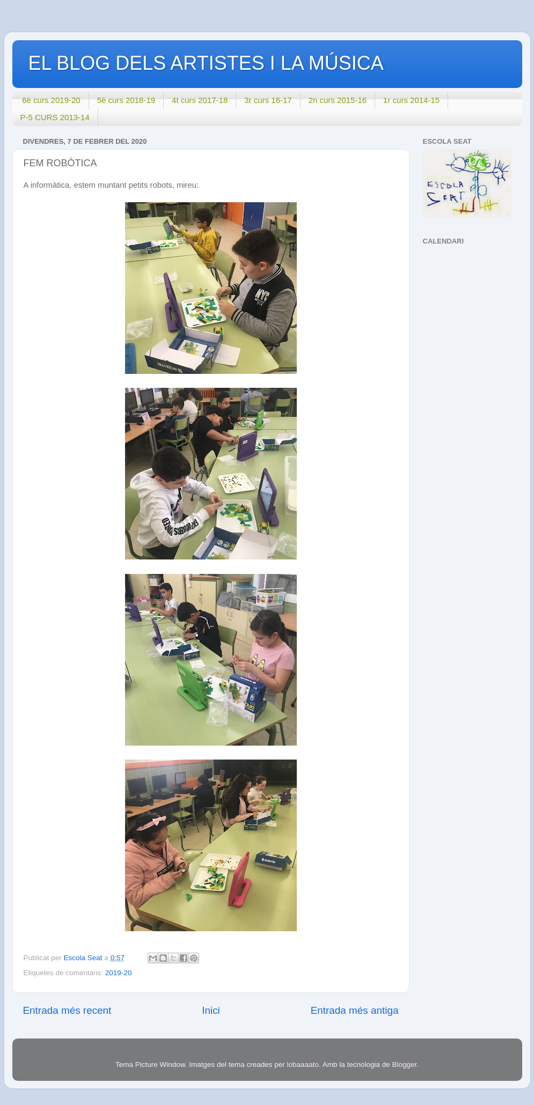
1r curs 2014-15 (411, 100)
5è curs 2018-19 (126, 100)
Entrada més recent (67, 1010)
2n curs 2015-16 (338, 100)
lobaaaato (303, 1064)
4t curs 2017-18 (200, 100)
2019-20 (118, 973)
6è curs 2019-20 (51, 100)
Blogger (404, 1064)
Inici (211, 1010)
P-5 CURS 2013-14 (55, 117)
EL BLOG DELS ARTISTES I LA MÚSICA (206, 63)
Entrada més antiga (355, 1010)
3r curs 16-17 (267, 100)
